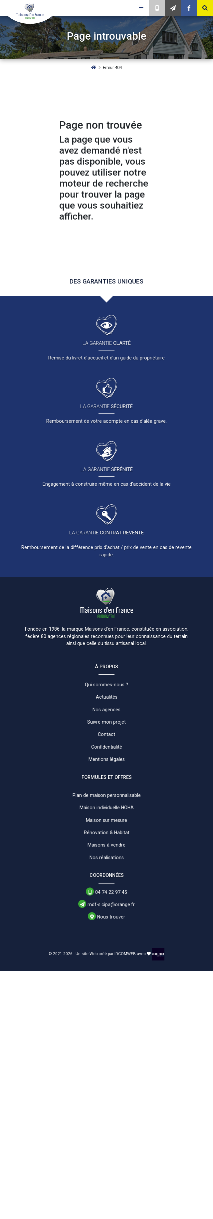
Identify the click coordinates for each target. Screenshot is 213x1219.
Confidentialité (106, 747)
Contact (106, 734)
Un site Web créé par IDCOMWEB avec (113, 953)
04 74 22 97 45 (106, 892)
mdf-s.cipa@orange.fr (106, 904)
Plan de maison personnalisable (107, 795)
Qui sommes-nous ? (106, 684)
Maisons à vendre (106, 845)
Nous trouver (106, 916)
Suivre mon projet (106, 722)
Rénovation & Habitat (106, 832)
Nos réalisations (107, 857)
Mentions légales (107, 759)
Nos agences (106, 709)
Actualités (106, 697)
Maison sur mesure (106, 820)
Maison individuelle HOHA (107, 807)
